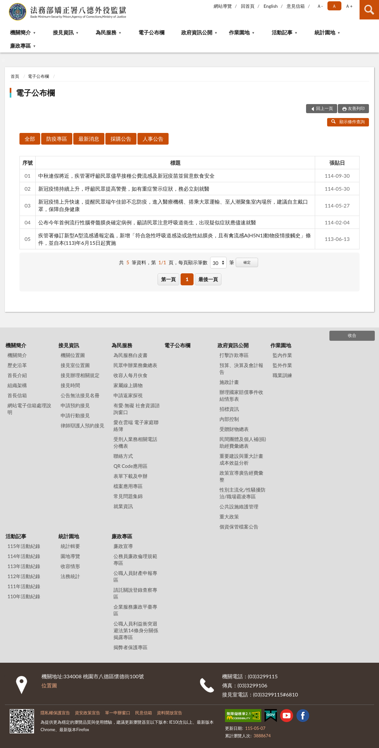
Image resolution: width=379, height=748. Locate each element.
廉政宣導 (123, 546)
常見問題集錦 (128, 496)
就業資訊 (123, 506)
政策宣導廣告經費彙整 (241, 476)
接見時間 (70, 385)
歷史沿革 (17, 365)
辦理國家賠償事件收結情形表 (241, 395)
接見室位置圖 (75, 365)
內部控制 (229, 419)
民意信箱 (143, 712)
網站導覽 (223, 6)
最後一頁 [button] (208, 279)
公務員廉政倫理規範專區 (135, 559)
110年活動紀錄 (23, 596)
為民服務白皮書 (130, 355)
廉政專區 (20, 45)
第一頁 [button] (168, 279)
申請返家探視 (128, 395)
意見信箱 (296, 6)
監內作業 (282, 355)
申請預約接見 (75, 405)
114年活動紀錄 (23, 556)
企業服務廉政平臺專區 (135, 610)
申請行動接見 (75, 415)
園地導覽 (70, 556)
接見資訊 (63, 32)
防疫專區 (56, 139)
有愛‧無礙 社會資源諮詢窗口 (136, 408)
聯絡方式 (123, 456)
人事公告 (153, 139)
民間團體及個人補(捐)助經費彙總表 (242, 442)
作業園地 (239, 32)
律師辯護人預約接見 (82, 425)
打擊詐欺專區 (234, 355)
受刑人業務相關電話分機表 (135, 442)
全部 (30, 139)
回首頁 (248, 6)
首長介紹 (17, 375)
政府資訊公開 (196, 32)
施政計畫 (229, 382)
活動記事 (282, 32)
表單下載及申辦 (130, 476)
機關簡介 (20, 32)
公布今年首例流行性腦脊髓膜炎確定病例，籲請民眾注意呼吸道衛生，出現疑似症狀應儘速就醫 (147, 222)
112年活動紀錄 (23, 576)
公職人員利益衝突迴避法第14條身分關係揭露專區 (135, 630)
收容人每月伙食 (130, 375)
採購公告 (121, 139)
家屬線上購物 (128, 385)
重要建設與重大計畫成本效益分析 (241, 459)
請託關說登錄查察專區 (135, 593)
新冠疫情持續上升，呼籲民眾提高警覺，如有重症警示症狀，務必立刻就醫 (123, 188)
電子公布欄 (151, 32)
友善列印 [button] (356, 108)
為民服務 (106, 32)
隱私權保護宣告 (55, 712)
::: (5, 4)
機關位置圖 (73, 355)
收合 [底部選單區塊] (352, 335)
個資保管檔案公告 (238, 526)
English (271, 6)
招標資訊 (229, 409)
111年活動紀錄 (23, 586)
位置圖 (49, 685)
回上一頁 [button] (324, 108)
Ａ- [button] (320, 6)
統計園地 (324, 32)
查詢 (369, 9)
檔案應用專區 (128, 486)
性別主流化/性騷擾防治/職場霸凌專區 (242, 493)
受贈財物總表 (234, 429)
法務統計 (70, 576)
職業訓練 (282, 375)
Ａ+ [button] (348, 6)
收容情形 (70, 566)
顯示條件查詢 (348, 121)
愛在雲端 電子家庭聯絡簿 (136, 425)
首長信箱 (17, 395)
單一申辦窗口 (117, 712)
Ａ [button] (334, 6)
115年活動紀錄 (23, 546)
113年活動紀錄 (23, 566)
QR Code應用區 (130, 466)
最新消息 (88, 139)
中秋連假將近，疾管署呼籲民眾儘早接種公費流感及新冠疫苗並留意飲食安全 (126, 175)
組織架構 (17, 385)
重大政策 (229, 516)
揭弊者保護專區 (130, 647)
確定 (247, 262)
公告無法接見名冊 (80, 395)
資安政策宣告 (87, 712)
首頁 (15, 76)
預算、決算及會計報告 (241, 368)
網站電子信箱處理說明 (29, 408)
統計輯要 (70, 546)
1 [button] (187, 279)
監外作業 (282, 365)
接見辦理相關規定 (80, 375)
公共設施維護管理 (238, 506)
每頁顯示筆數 (192, 262)
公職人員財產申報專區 (135, 576)
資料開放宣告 (169, 712)
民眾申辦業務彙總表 (135, 365)
